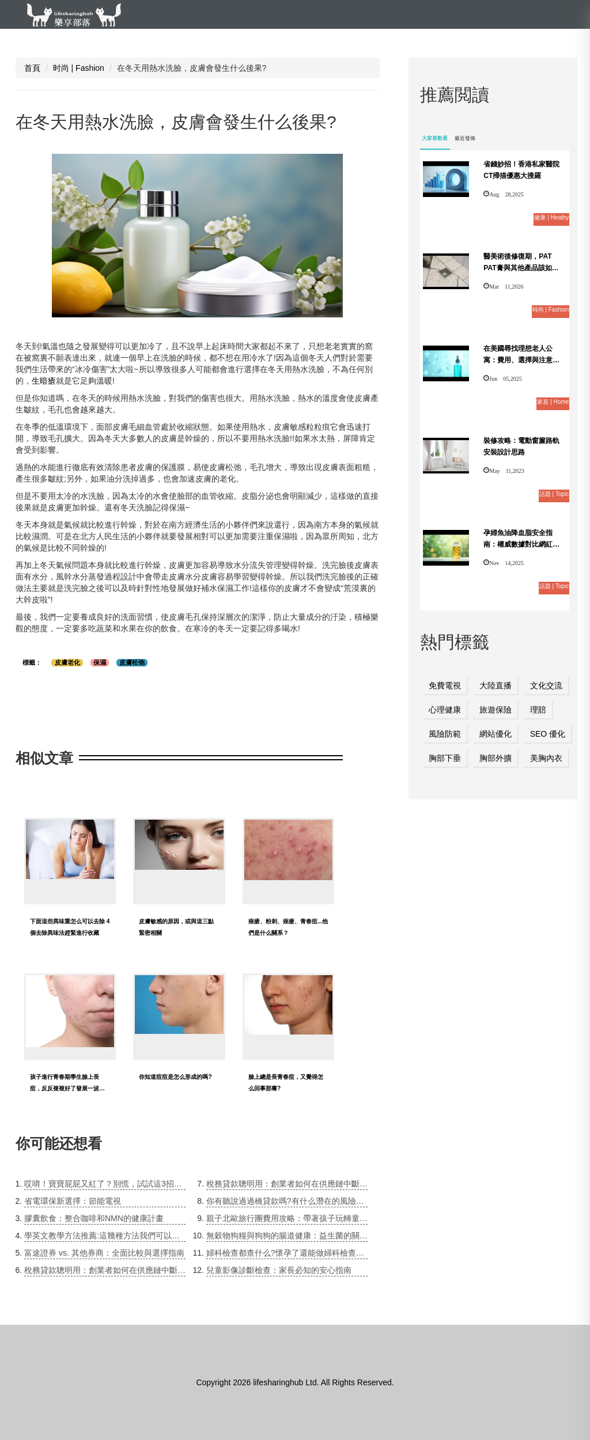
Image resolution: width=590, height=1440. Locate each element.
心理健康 (445, 709)
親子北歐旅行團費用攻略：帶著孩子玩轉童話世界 (287, 1218)
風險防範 (445, 733)
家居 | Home (366, 41)
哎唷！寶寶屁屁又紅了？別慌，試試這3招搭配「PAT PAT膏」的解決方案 (105, 1183)
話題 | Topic (529, 41)
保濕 (99, 662)
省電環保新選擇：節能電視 (72, 1201)
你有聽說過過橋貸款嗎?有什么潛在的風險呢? (287, 1201)
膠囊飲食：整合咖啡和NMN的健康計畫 (94, 1218)
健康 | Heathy (101, 41)
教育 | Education (191, 41)
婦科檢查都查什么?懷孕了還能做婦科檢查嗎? (287, 1252)
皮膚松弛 (132, 662)
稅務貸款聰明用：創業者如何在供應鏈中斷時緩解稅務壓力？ (105, 1270)
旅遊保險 (495, 709)
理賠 (538, 709)
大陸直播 (495, 685)
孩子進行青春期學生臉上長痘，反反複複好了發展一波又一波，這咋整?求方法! (67, 1088)
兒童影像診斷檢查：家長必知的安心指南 (278, 1270)
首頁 (32, 68)
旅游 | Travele (449, 41)
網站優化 (495, 733)
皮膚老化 (67, 662)
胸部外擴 (495, 758)
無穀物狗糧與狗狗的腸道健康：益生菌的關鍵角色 (287, 1235)
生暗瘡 (44, 380)
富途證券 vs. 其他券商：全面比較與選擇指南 (104, 1252)
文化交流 (546, 685)
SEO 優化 (547, 733)
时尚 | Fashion (283, 41)
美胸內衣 (546, 758)
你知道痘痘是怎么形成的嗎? (175, 1077)
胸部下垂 (445, 758)
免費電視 (445, 685)
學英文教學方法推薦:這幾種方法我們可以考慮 (105, 1235)
